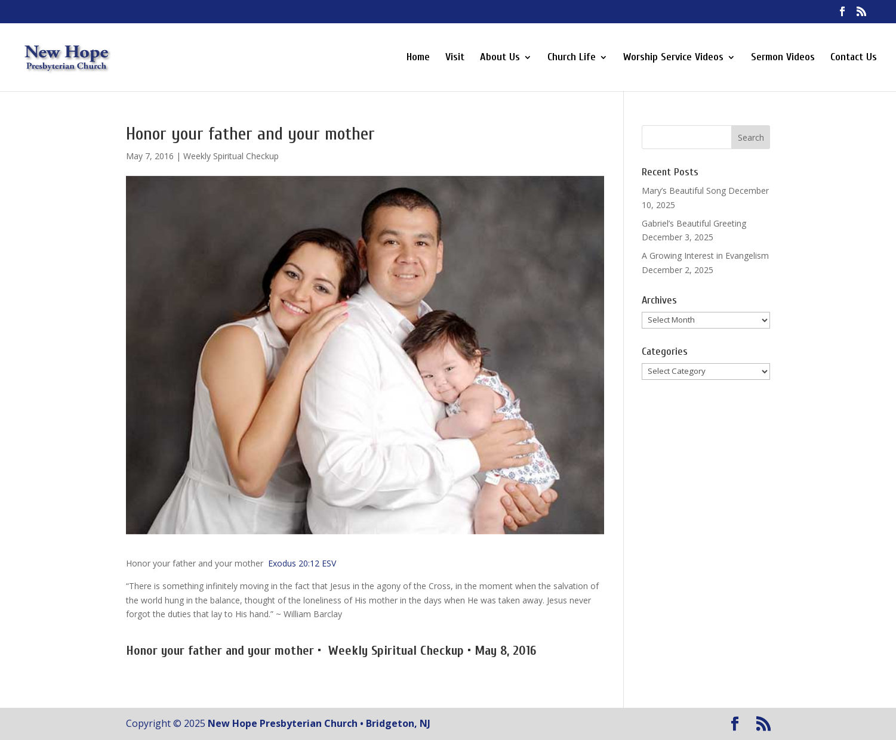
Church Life (571, 58)
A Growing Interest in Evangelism (705, 255)
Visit (454, 58)
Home (418, 58)
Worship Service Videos (673, 58)
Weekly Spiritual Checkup (231, 156)
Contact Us (853, 58)
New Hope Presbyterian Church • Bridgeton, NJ (319, 723)
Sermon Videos (783, 58)
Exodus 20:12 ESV (302, 563)
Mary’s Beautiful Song (684, 190)
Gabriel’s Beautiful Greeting (694, 223)
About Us (500, 58)
